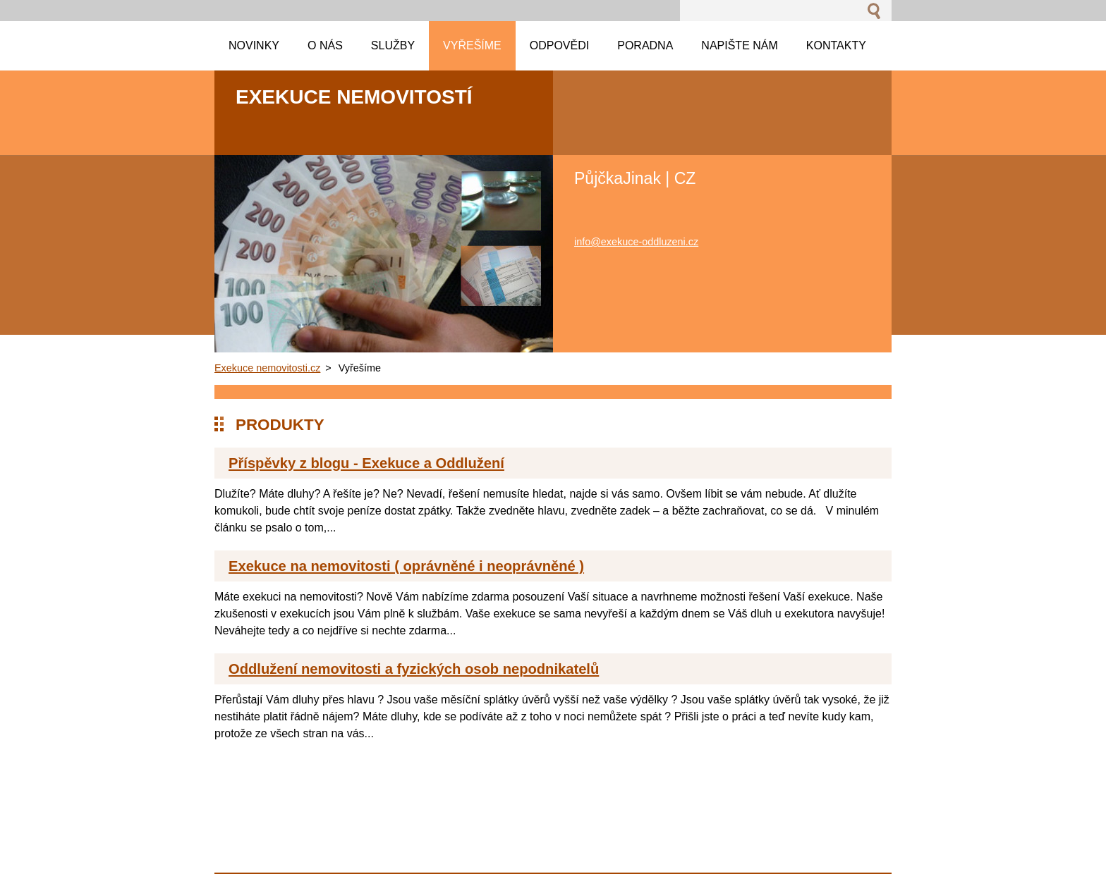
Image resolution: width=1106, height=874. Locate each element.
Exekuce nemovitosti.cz (267, 368)
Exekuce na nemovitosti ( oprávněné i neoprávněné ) (406, 566)
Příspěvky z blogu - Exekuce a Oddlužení (366, 463)
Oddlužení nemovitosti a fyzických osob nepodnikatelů (414, 669)
